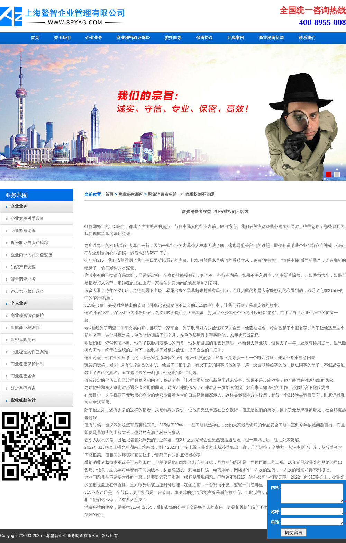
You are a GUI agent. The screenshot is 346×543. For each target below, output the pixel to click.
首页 (35, 37)
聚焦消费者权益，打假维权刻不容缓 (181, 194)
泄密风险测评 (23, 339)
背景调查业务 (23, 279)
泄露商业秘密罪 (25, 327)
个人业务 (19, 303)
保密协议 (204, 37)
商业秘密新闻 (271, 37)
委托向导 (173, 37)
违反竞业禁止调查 (27, 291)
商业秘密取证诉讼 (133, 37)
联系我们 (307, 37)
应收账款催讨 (23, 400)
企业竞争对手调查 (27, 218)
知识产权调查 (23, 267)
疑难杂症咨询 (23, 388)
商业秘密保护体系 (27, 364)
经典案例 (235, 37)
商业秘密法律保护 (27, 315)
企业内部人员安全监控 (31, 254)
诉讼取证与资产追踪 (29, 242)
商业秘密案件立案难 (29, 351)
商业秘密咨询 (23, 376)
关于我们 (62, 37)
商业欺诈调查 (23, 230)
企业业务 (93, 37)
